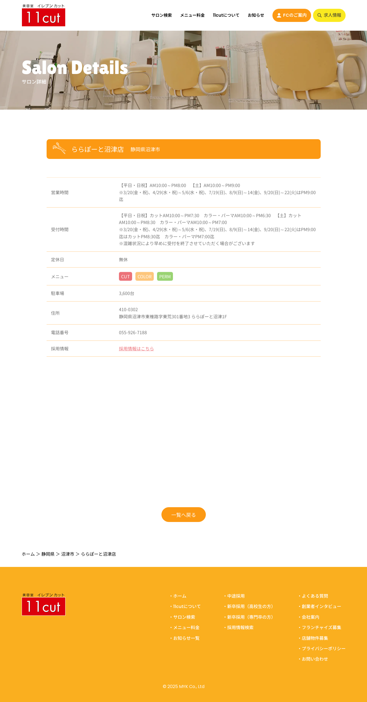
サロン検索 (161, 15)
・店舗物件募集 (312, 638)
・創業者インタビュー (319, 607)
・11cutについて (185, 607)
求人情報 (329, 15)
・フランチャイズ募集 (319, 628)
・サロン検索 (182, 617)
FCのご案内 (291, 15)
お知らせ (256, 15)
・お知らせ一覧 (184, 638)
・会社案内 (308, 617)
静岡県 (48, 553)
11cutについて (226, 15)
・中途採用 (234, 596)
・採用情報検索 (238, 628)
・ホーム (177, 596)
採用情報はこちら (136, 351)
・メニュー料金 (184, 628)
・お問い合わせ (312, 659)
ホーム (28, 553)
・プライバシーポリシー (321, 649)
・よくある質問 (312, 596)
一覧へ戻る (183, 514)
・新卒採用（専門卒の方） (249, 617)
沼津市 (67, 553)
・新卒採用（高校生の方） (249, 607)
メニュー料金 (192, 15)
